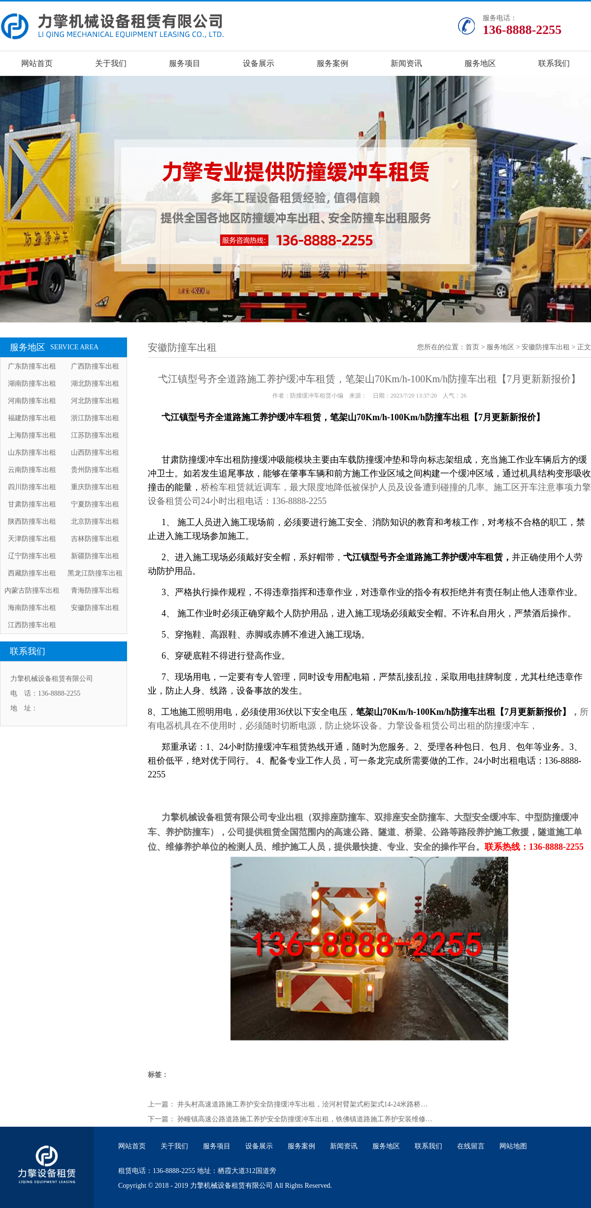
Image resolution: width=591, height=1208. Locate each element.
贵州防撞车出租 (95, 469)
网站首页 (37, 63)
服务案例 (332, 63)
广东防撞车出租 (32, 366)
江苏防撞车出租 (95, 435)
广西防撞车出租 (95, 366)
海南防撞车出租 (32, 607)
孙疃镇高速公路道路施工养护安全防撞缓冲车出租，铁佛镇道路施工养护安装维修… (304, 1119)
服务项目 (184, 63)
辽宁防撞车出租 (32, 556)
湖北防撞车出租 (95, 383)
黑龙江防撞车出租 (95, 573)
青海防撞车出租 (95, 590)
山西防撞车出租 (95, 452)
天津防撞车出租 (32, 538)
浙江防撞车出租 (95, 418)
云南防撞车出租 (32, 469)
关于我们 (111, 63)
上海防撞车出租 (32, 435)
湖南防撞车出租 (32, 383)
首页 (472, 347)
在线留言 (471, 1146)
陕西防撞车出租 (32, 521)
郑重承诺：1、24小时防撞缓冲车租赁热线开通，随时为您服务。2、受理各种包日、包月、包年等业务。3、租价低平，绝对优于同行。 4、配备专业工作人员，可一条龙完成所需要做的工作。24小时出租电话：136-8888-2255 (365, 760)
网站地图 (513, 1146)
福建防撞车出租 (32, 418)
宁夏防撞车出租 (95, 504)
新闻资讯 (406, 63)
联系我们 (554, 63)
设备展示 (258, 63)
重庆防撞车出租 (95, 487)
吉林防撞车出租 (95, 538)
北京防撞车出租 (95, 521)
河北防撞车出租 (95, 400)
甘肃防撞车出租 (32, 504)
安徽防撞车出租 (95, 607)
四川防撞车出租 (32, 487)
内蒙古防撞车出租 (32, 590)
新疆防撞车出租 (95, 556)
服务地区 (480, 63)
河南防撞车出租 (32, 400)
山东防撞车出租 (32, 452)
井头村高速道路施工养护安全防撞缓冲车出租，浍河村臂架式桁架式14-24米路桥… (302, 1104)
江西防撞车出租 (32, 625)
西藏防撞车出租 (32, 573)
